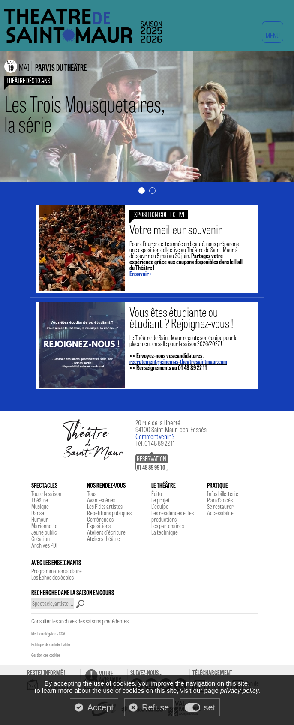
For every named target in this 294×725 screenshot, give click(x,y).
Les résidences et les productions (172, 515)
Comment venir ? (155, 436)
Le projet (160, 500)
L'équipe (159, 506)
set (210, 707)
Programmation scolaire (56, 570)
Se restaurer (220, 506)
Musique (40, 506)
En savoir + (141, 273)
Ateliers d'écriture (106, 532)
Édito (156, 493)
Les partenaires (167, 525)
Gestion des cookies (45, 655)
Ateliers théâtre (103, 538)
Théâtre (39, 500)
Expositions (99, 525)
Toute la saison (46, 493)
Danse (37, 512)
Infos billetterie (222, 493)
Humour (39, 519)
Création (40, 538)
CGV (62, 634)
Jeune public (44, 532)
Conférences (100, 519)
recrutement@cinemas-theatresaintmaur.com (178, 361)
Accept (100, 707)
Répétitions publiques (109, 512)
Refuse (155, 707)
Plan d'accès (220, 500)
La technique (164, 532)
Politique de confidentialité (50, 644)
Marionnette (44, 525)
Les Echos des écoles (52, 577)
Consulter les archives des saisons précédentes (80, 621)
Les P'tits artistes (105, 506)
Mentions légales (43, 634)
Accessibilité (220, 512)
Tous (91, 493)
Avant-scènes (101, 500)
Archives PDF (44, 545)
